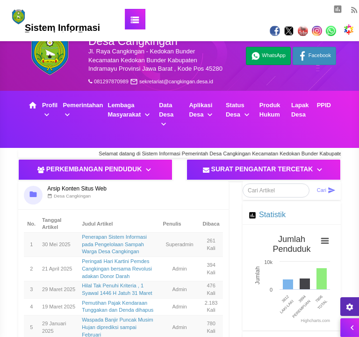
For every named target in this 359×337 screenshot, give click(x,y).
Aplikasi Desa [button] (202, 110)
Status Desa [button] (238, 110)
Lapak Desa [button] (300, 110)
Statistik (272, 214)
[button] (245, 11)
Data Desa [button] (166, 115)
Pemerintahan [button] (83, 110)
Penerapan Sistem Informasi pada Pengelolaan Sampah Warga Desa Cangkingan (114, 244)
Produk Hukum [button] (269, 110)
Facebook (314, 56)
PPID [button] (324, 105)
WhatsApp (268, 56)
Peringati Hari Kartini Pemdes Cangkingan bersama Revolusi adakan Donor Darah (117, 268)
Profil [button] (49, 110)
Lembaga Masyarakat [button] (129, 110)
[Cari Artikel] (276, 190)
